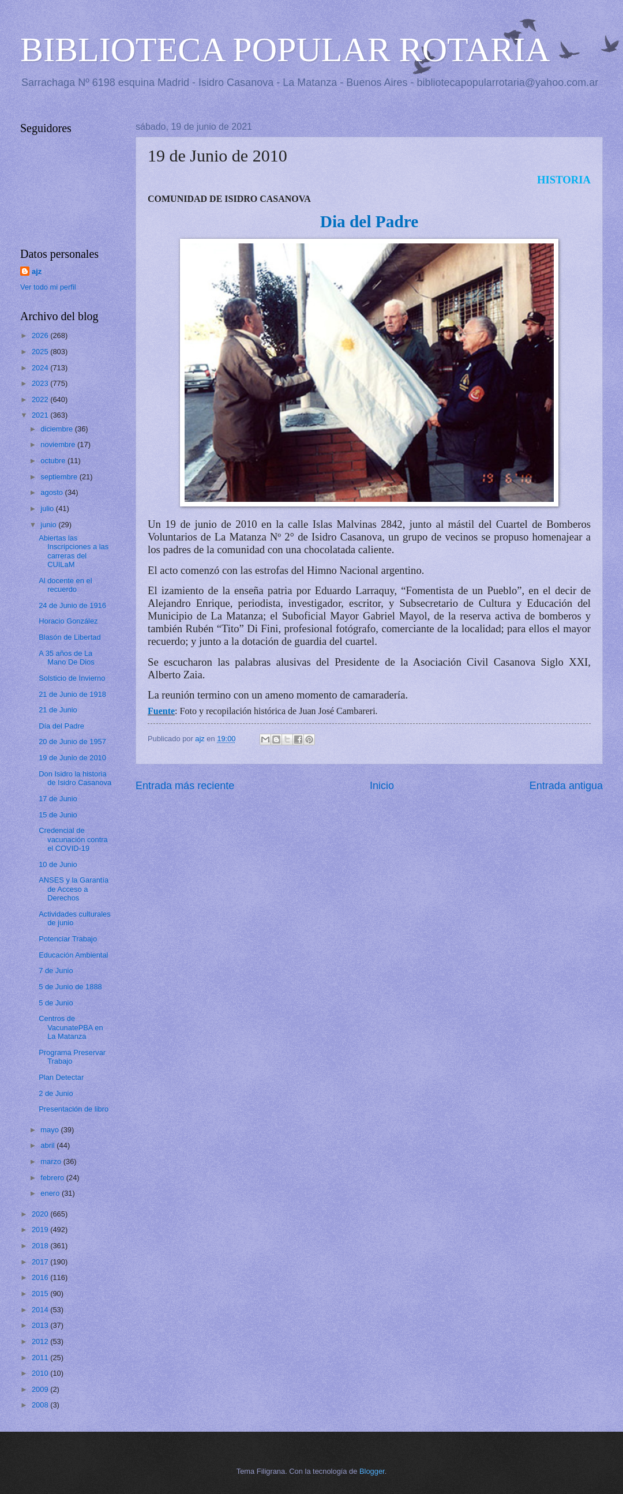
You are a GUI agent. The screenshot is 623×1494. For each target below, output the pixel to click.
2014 (41, 1309)
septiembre (59, 476)
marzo (51, 1161)
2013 (41, 1325)
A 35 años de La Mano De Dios (67, 657)
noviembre (58, 444)
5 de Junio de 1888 (70, 986)
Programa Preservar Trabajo (72, 1056)
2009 (41, 1389)
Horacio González (68, 621)
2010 (41, 1373)
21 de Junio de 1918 (72, 694)
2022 (41, 399)
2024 (41, 367)
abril (48, 1145)
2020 (41, 1214)
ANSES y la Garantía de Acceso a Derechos (73, 889)
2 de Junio (56, 1093)
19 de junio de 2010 (211, 524)
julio (47, 508)
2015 (41, 1293)
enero (51, 1193)
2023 (41, 383)
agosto (52, 492)
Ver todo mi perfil (48, 287)
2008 (41, 1405)
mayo (50, 1129)
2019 (41, 1229)
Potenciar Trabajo (68, 938)
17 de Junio (58, 798)
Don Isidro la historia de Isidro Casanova (75, 778)
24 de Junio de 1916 (72, 605)
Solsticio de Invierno (72, 678)
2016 (41, 1277)
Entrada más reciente (185, 785)
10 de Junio (58, 864)
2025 (41, 351)
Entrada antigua (566, 785)
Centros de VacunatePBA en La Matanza (71, 1027)
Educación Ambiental (73, 955)
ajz (37, 271)
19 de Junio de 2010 (72, 757)
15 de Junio (58, 814)
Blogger (372, 1471)
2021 (41, 415)
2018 (41, 1245)
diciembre (57, 429)
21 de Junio (58, 709)
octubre (53, 460)
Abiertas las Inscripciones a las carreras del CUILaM (73, 551)
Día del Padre (61, 726)
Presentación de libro (73, 1109)
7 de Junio (56, 970)
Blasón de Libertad (69, 637)
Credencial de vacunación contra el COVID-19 (73, 839)
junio (49, 524)
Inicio (382, 785)
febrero (53, 1177)
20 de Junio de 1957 (72, 741)
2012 (41, 1341)
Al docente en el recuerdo (65, 585)
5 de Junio (56, 1002)
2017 (41, 1261)
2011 (41, 1357)
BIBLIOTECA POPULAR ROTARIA (285, 50)
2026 (41, 335)
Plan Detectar (61, 1077)
